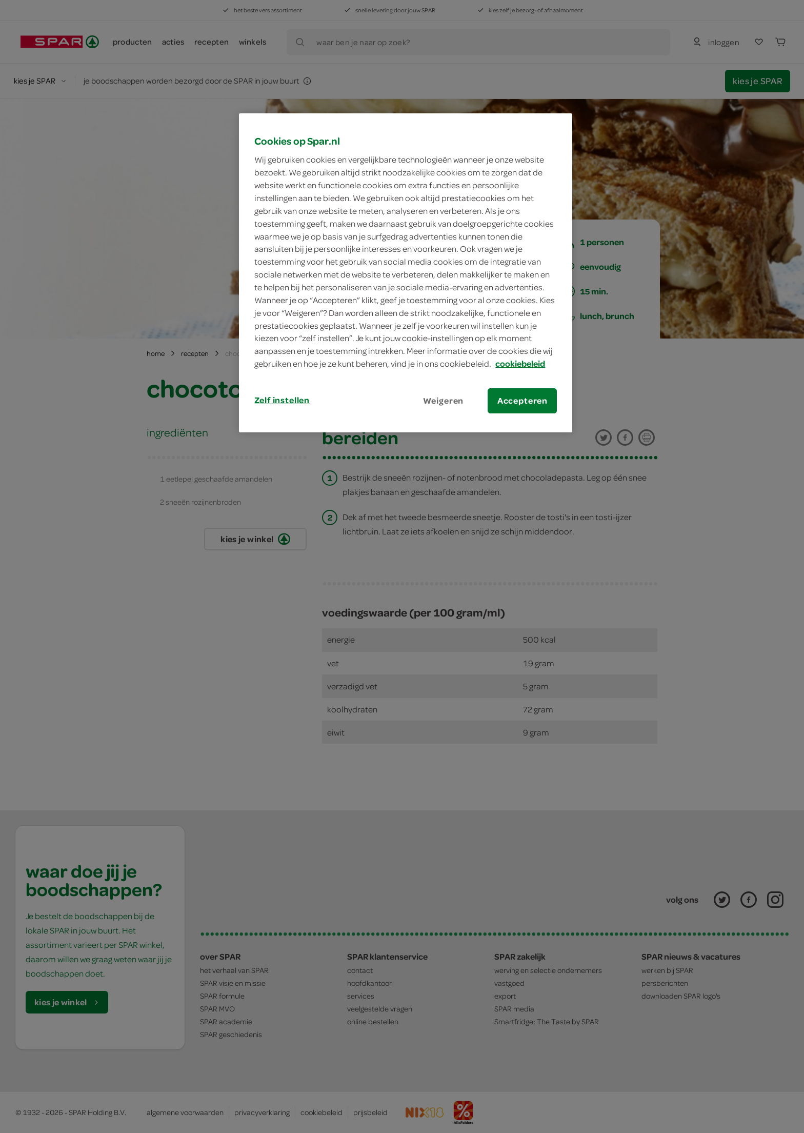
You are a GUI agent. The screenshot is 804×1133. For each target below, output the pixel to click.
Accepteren (522, 400)
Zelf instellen (282, 400)
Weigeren (443, 400)
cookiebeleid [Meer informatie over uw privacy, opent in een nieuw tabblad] (520, 363)
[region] (405, 272)
